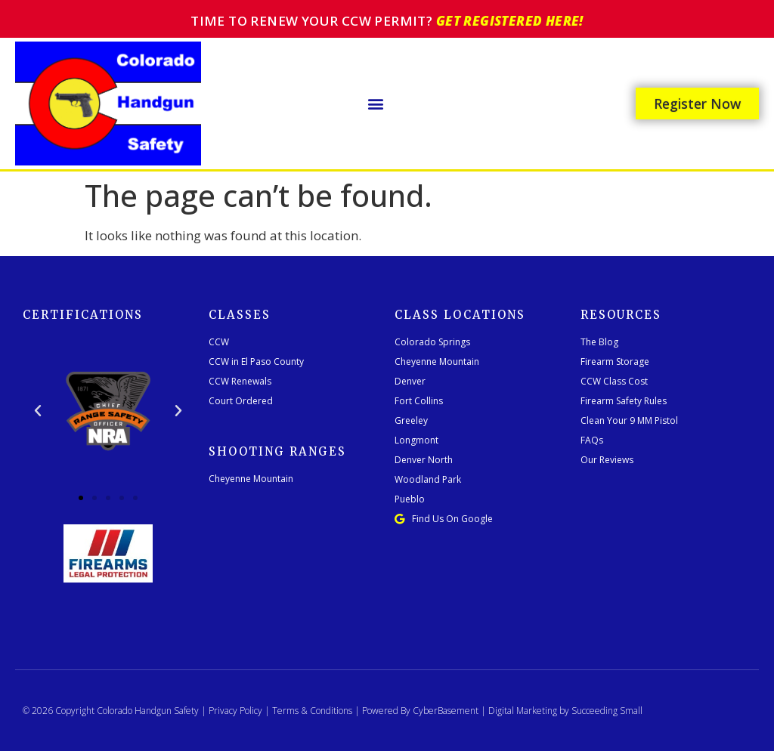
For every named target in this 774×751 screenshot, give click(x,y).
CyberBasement (445, 710)
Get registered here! (510, 20)
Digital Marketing (522, 710)
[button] (376, 103)
